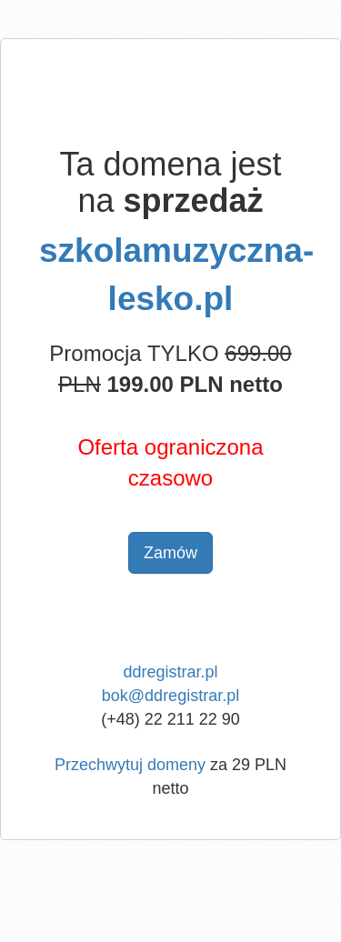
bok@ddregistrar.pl (170, 695)
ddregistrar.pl (170, 672)
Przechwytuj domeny (130, 765)
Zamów (170, 553)
